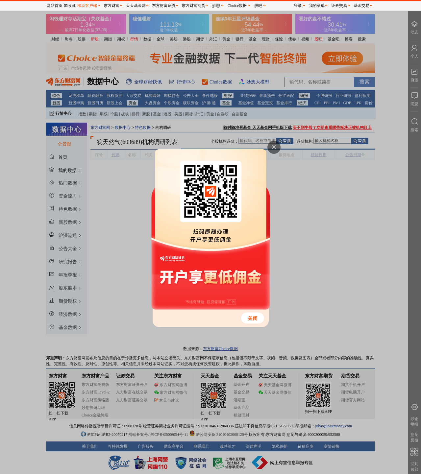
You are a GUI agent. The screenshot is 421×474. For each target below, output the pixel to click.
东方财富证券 (164, 5)
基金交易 (361, 5)
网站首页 (54, 5)
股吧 (258, 5)
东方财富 (111, 5)
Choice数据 (237, 5)
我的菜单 (317, 5)
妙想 (216, 5)
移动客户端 (87, 5)
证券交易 (339, 5)
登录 (298, 5)
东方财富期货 (193, 5)
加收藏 (70, 5)
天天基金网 (136, 5)
